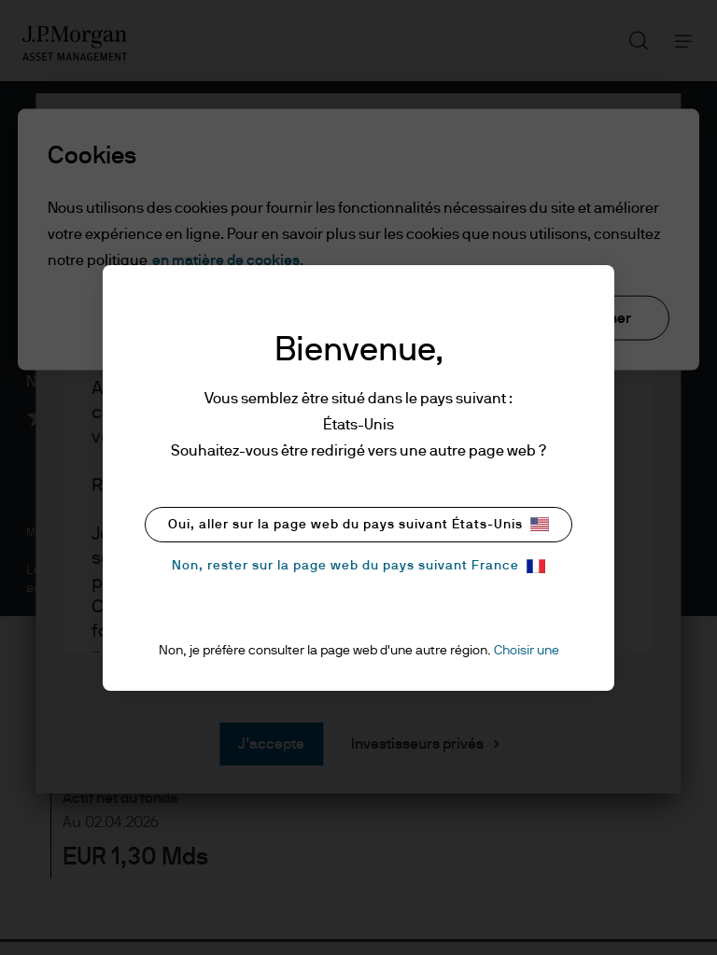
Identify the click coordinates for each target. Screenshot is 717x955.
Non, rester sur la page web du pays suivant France (358, 566)
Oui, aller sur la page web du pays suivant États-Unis (358, 524)
